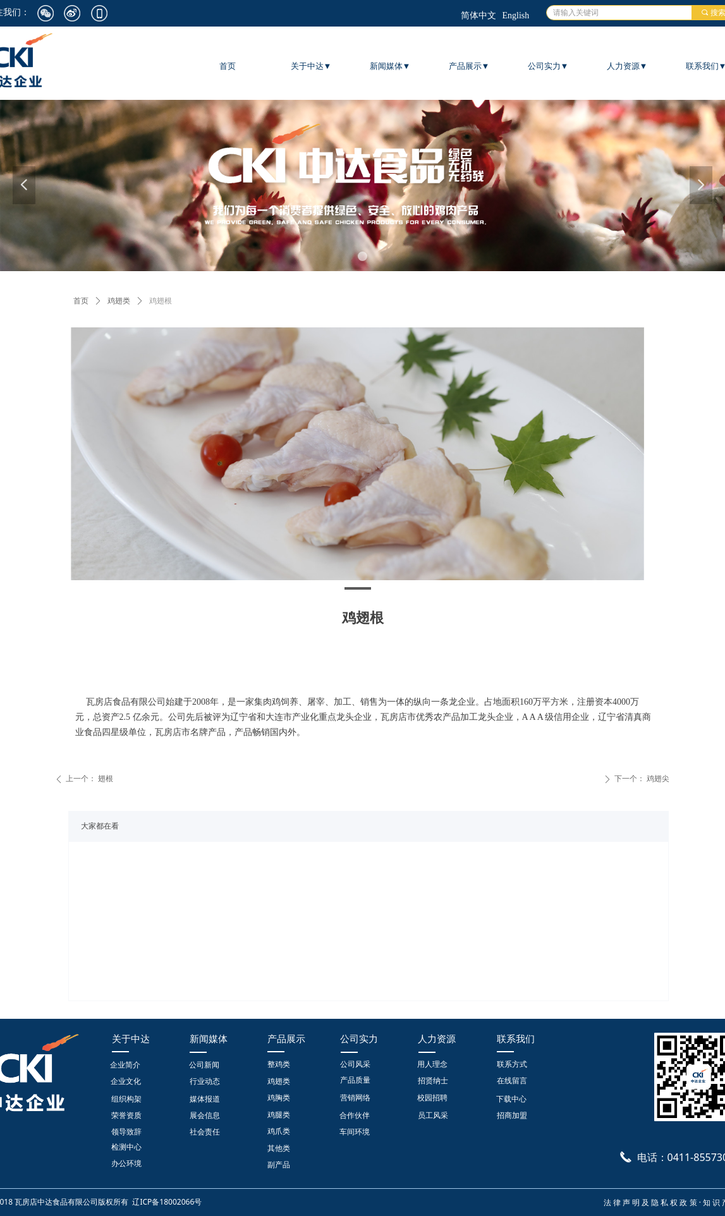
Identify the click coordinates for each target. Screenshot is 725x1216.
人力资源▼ (627, 66)
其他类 (278, 1148)
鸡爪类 (278, 1131)
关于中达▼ (311, 66)
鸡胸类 (278, 1097)
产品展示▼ (469, 66)
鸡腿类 (278, 1114)
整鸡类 (278, 1064)
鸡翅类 (118, 300)
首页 (80, 300)
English (516, 15)
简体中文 (478, 15)
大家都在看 (100, 826)
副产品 (278, 1164)
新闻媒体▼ (390, 66)
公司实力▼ (548, 66)
